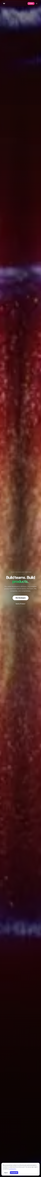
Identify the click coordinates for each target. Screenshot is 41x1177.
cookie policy (12, 1168)
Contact (31, 3)
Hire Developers (21, 598)
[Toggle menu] (36, 3)
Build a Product (20, 604)
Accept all (14, 1172)
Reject (6, 1172)
